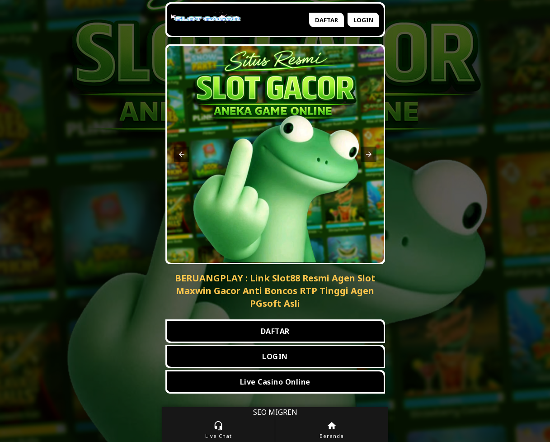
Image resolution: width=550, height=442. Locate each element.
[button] (181, 154)
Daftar (326, 20)
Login (363, 20)
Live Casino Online (275, 382)
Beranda (331, 430)
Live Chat (218, 430)
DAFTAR (275, 331)
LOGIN (275, 356)
